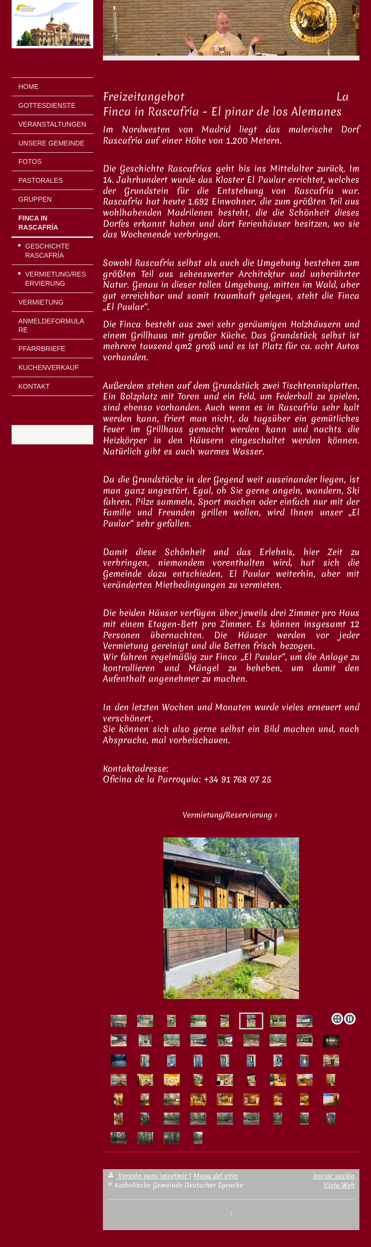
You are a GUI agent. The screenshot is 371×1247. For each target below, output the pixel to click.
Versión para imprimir (148, 1176)
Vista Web (339, 1185)
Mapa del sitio (216, 1176)
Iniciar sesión (334, 1176)
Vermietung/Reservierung (227, 815)
